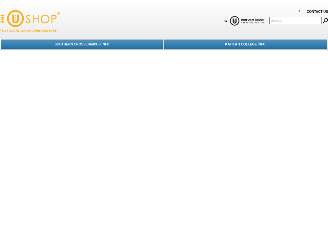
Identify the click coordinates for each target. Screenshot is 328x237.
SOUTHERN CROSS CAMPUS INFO (81, 44)
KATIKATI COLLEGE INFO (245, 44)
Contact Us (317, 11)
